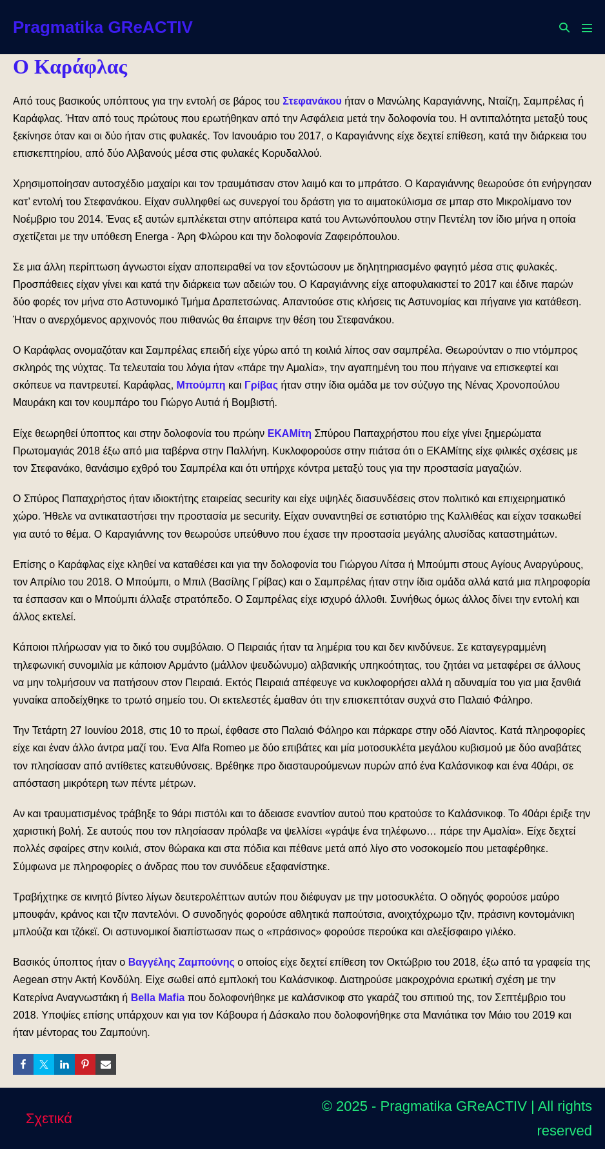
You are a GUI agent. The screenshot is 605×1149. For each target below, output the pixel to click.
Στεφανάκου (312, 101)
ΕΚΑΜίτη (290, 433)
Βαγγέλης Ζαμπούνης (181, 962)
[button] (564, 27)
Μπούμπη (201, 385)
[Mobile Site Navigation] (587, 28)
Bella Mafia (158, 997)
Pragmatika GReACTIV (103, 27)
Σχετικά (49, 1118)
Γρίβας (261, 385)
